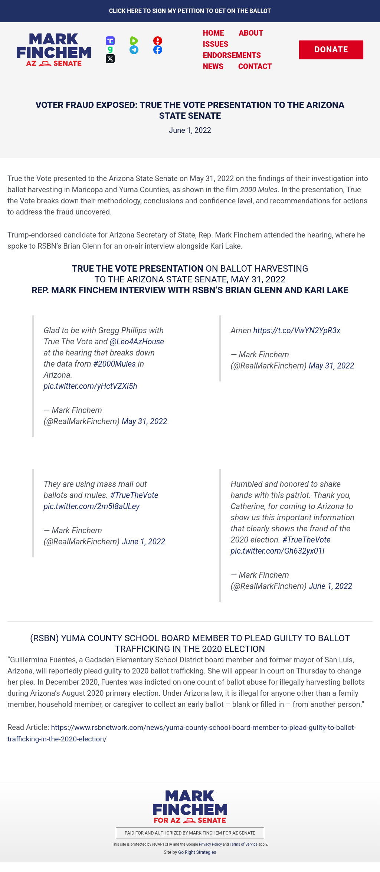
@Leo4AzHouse (138, 341)
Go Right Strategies (197, 862)
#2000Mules (115, 363)
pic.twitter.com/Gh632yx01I (279, 561)
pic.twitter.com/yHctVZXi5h (92, 385)
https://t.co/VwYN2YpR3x (298, 330)
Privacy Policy (210, 854)
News (207, 66)
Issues (210, 44)
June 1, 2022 (144, 552)
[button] (331, 49)
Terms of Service (244, 854)
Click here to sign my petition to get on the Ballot (190, 10)
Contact (246, 66)
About (241, 33)
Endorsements (226, 55)
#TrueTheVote (135, 506)
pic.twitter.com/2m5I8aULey (93, 517)
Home (208, 33)
